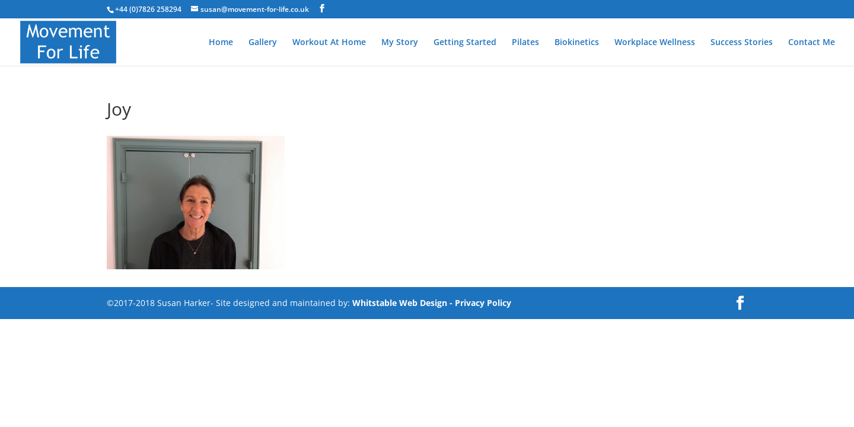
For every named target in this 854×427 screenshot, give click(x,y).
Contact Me (811, 42)
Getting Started (465, 42)
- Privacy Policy (480, 302)
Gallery (262, 42)
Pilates (525, 42)
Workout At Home (329, 42)
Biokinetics (577, 42)
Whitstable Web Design (399, 302)
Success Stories (741, 42)
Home (221, 42)
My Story (399, 42)
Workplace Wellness (654, 42)
